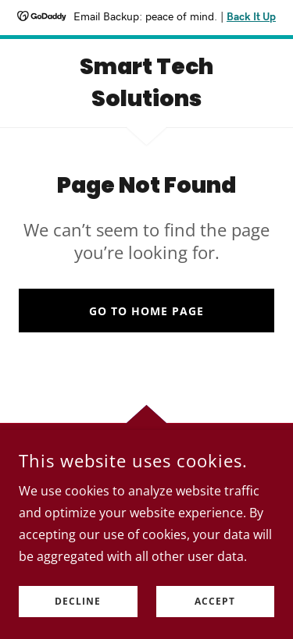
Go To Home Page (146, 311)
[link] (146, 83)
